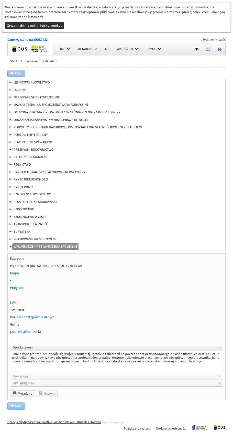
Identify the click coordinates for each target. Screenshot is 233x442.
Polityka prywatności (137, 428)
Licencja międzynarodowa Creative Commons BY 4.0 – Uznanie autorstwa (54, 422)
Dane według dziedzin (41, 61)
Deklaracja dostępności (171, 428)
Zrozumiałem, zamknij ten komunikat (34, 25)
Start (13, 61)
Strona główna (18, 49)
